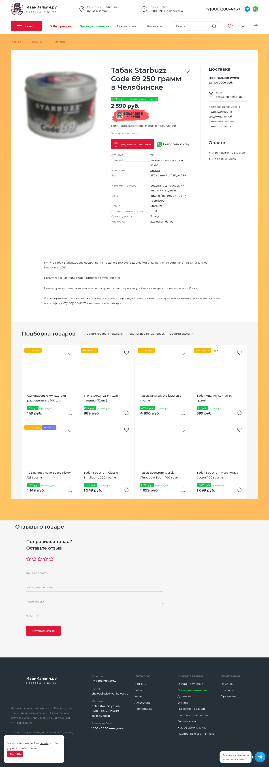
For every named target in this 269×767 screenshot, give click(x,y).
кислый (156, 190)
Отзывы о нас (187, 721)
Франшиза (228, 696)
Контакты (227, 690)
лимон (180, 195)
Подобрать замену (173, 144)
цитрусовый (174, 185)
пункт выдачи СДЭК (101, 11)
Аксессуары (142, 702)
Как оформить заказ (192, 727)
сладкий (156, 185)
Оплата (183, 702)
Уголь (138, 696)
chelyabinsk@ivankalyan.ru (110, 693)
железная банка (162, 221)
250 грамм (158, 175)
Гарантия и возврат (191, 708)
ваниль (167, 195)
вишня (155, 195)
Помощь (226, 683)
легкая (155, 170)
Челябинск (111, 7)
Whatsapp (113, 303)
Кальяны (140, 683)
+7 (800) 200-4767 (103, 681)
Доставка (184, 696)
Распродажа (143, 708)
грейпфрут (158, 200)
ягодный (170, 190)
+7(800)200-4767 (74, 303)
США (153, 211)
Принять (15, 754)
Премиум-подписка (192, 690)
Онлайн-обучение (190, 683)
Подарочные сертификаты (196, 733)
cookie (44, 743)
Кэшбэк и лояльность (193, 715)
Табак (138, 690)
